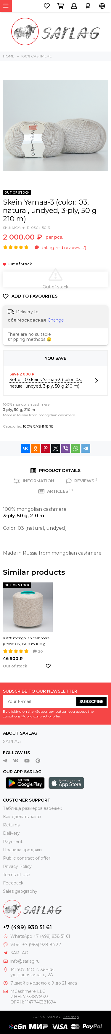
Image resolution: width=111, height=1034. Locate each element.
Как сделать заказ (22, 816)
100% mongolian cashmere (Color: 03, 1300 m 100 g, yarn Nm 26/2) (26, 641)
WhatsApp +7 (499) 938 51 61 (40, 936)
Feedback (13, 883)
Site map (71, 1016)
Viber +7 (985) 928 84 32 (35, 944)
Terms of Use (16, 874)
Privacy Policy (17, 866)
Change (56, 320)
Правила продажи (22, 849)
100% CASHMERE (38, 426)
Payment (12, 841)
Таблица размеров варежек (32, 808)
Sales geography (20, 891)
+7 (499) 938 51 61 (27, 927)
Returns (11, 825)
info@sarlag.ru (25, 961)
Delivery (11, 833)
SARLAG (12, 741)
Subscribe (91, 701)
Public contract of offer (40, 716)
